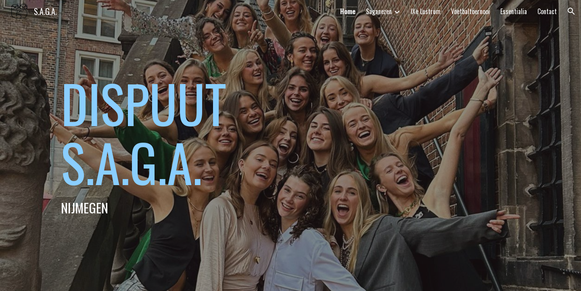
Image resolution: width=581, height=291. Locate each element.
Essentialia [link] (513, 11)
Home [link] (347, 11)
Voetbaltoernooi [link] (470, 11)
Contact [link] (547, 11)
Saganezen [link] (379, 11)
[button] (571, 11)
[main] (191, 145)
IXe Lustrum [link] (426, 11)
